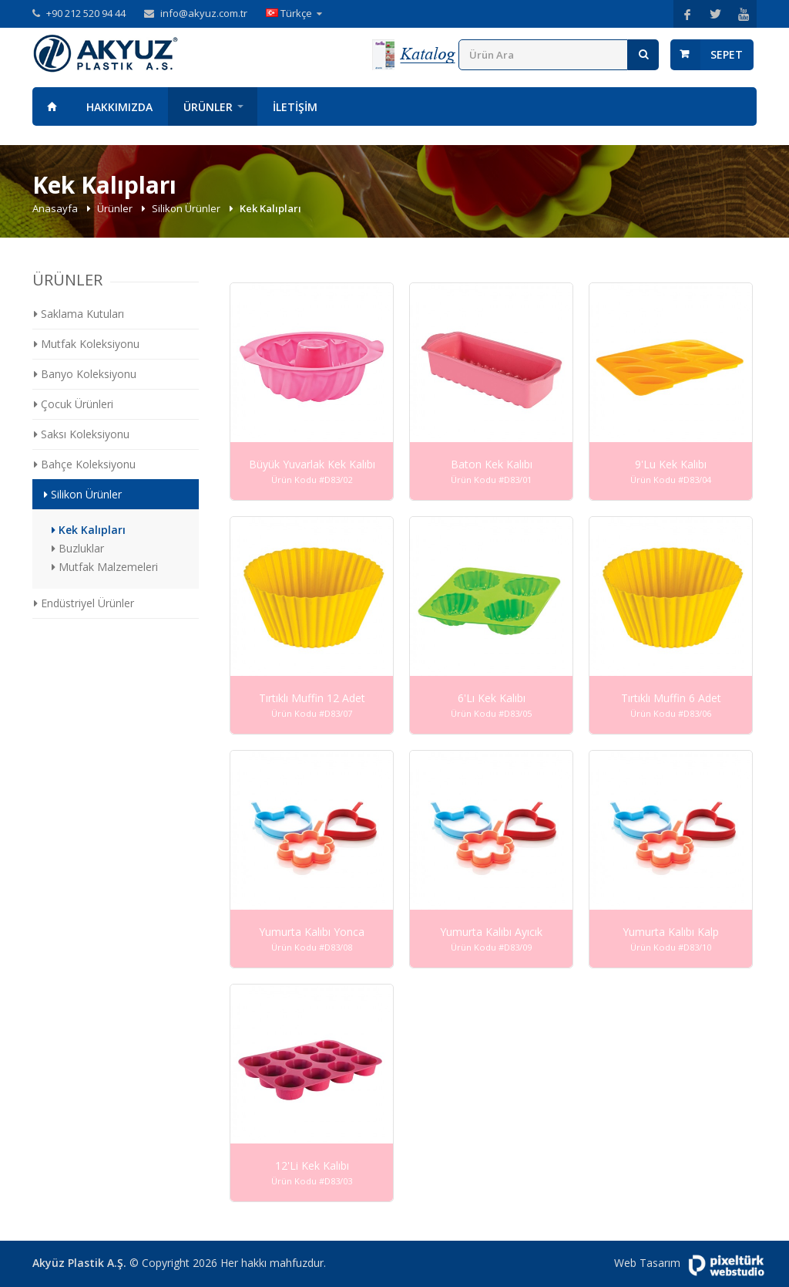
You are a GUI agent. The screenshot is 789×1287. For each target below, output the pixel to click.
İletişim (295, 107)
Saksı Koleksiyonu (81, 434)
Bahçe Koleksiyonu (85, 464)
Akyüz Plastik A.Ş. (79, 1262)
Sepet (726, 54)
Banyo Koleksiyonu (85, 374)
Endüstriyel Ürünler (84, 603)
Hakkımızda (119, 107)
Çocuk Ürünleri (73, 404)
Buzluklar (78, 548)
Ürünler (208, 107)
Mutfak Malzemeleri (105, 566)
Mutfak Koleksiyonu (86, 343)
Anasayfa (51, 106)
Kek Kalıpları (89, 529)
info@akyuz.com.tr (203, 13)
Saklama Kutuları (79, 313)
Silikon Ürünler (187, 208)
